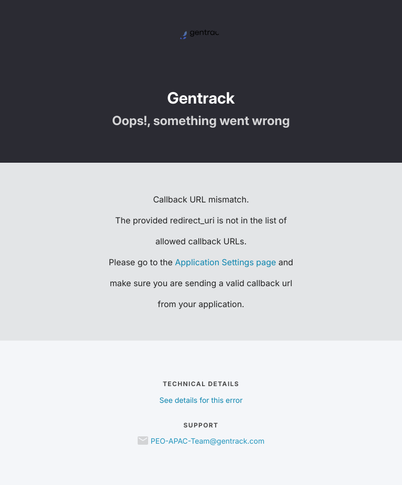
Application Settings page (225, 262)
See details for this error (201, 400)
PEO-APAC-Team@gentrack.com (207, 441)
